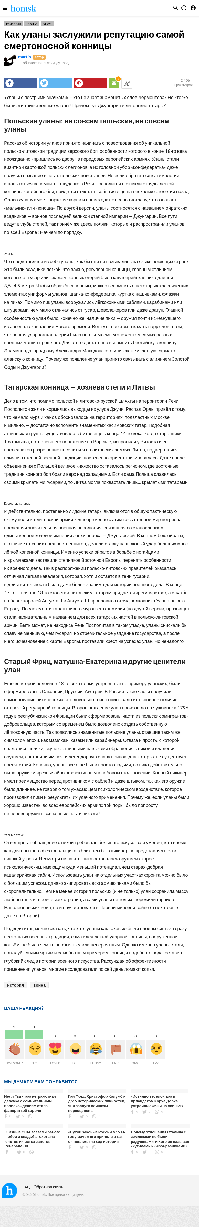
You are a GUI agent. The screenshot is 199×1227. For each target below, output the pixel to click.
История (13, 24)
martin (24, 56)
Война (31, 24)
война (39, 985)
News (47, 24)
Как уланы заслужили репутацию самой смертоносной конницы (94, 39)
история (15, 985)
